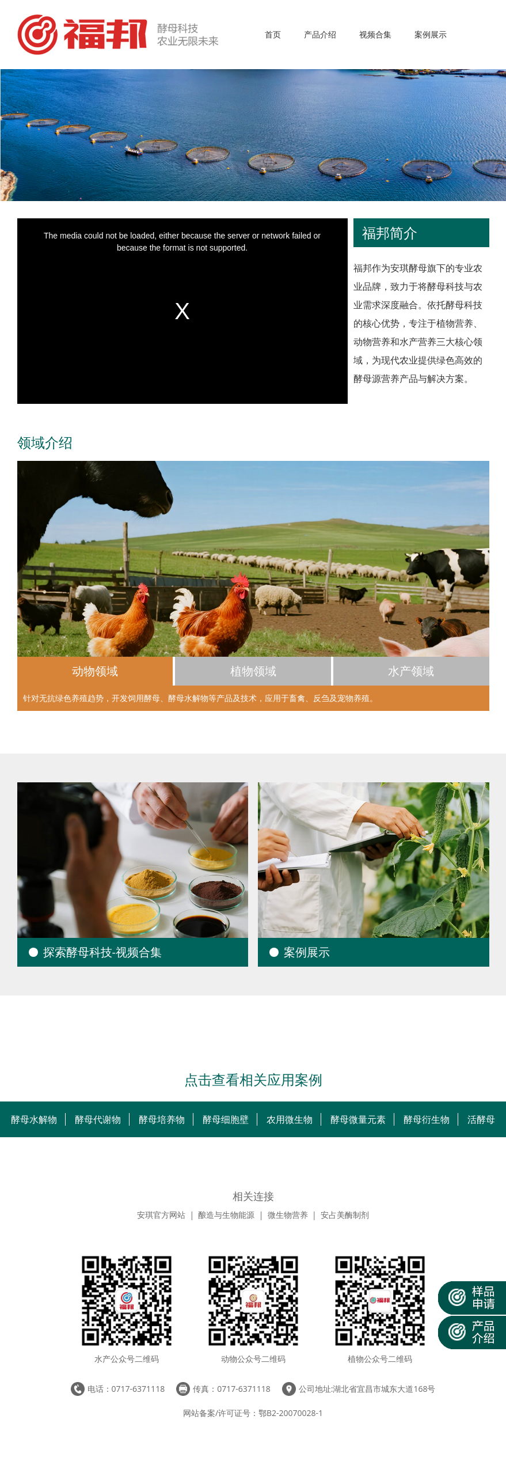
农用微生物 (290, 1119)
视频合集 (375, 34)
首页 (273, 34)
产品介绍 (320, 34)
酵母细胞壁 (226, 1119)
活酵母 (481, 1119)
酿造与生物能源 (226, 1214)
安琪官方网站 (161, 1214)
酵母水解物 (34, 1119)
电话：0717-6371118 (126, 1388)
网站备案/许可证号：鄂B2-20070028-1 (253, 1412)
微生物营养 (288, 1214)
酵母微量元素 (358, 1119)
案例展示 (430, 34)
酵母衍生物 (427, 1119)
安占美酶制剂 (345, 1214)
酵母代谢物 (98, 1119)
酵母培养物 (162, 1119)
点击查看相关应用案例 (253, 1081)
